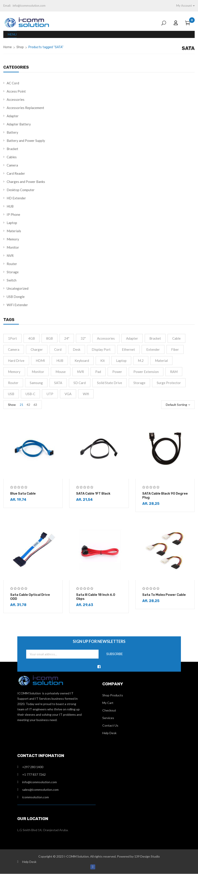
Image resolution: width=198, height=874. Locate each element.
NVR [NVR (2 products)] (80, 372)
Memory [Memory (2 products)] (14, 372)
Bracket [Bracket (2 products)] (155, 338)
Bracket (12, 149)
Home (7, 47)
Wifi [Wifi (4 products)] (86, 394)
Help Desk (109, 733)
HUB (10, 206)
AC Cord (13, 83)
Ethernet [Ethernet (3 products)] (128, 349)
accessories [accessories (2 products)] (106, 338)
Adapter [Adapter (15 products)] (132, 338)
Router (12, 264)
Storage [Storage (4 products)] (139, 383)
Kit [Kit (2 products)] (102, 361)
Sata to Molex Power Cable (164, 595)
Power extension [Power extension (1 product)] (146, 372)
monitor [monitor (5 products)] (38, 372)
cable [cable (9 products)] (176, 338)
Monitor (13, 247)
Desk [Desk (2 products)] (76, 349)
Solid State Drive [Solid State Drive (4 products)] (109, 383)
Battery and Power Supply (26, 141)
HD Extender (16, 198)
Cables (12, 157)
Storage (13, 272)
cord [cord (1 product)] (57, 349)
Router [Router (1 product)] (13, 383)
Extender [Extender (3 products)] (153, 349)
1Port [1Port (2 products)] (12, 338)
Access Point (16, 91)
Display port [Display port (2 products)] (101, 349)
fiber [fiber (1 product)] (175, 349)
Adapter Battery (19, 124)
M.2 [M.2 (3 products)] (141, 361)
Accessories (15, 99)
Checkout (109, 710)
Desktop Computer (21, 190)
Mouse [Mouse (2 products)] (60, 372)
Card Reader (16, 173)
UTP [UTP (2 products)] (50, 394)
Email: (7, 5)
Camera (12, 165)
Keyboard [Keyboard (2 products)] (82, 361)
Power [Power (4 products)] (117, 372)
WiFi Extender (17, 305)
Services (108, 718)
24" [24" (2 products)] (66, 338)
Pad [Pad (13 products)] (98, 372)
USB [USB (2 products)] (11, 394)
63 (35, 404)
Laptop (12, 223)
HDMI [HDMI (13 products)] (40, 361)
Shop (20, 47)
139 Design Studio (147, 856)
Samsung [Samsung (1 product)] (36, 383)
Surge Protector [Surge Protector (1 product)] (169, 383)
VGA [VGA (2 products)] (68, 394)
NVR (10, 256)
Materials (14, 231)
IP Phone (13, 214)
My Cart (107, 703)
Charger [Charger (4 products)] (37, 349)
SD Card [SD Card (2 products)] (79, 383)
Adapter (13, 116)
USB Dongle (16, 297)
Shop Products (112, 695)
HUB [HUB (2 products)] (59, 361)
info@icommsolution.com (29, 5)
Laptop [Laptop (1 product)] (121, 361)
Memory (13, 239)
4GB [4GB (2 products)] (31, 338)
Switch (11, 280)
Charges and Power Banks (26, 182)
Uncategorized (17, 288)
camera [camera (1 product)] (13, 349)
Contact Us (110, 725)
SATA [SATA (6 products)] (58, 383)
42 (28, 404)
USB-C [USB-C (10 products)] (30, 394)
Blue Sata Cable (23, 494)
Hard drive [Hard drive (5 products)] (16, 361)
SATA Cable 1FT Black (93, 494)
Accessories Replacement (25, 108)
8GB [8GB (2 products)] (49, 338)
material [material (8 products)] (161, 361)
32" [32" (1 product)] (83, 338)
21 (21, 404)
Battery (12, 132)
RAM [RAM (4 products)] (174, 372)
